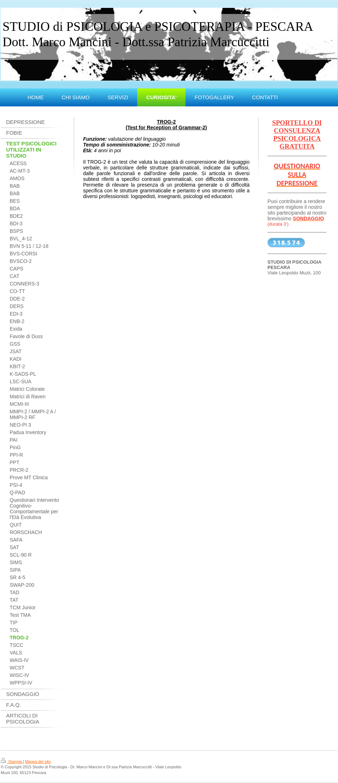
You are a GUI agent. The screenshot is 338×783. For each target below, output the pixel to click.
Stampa (12, 761)
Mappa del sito (38, 761)
